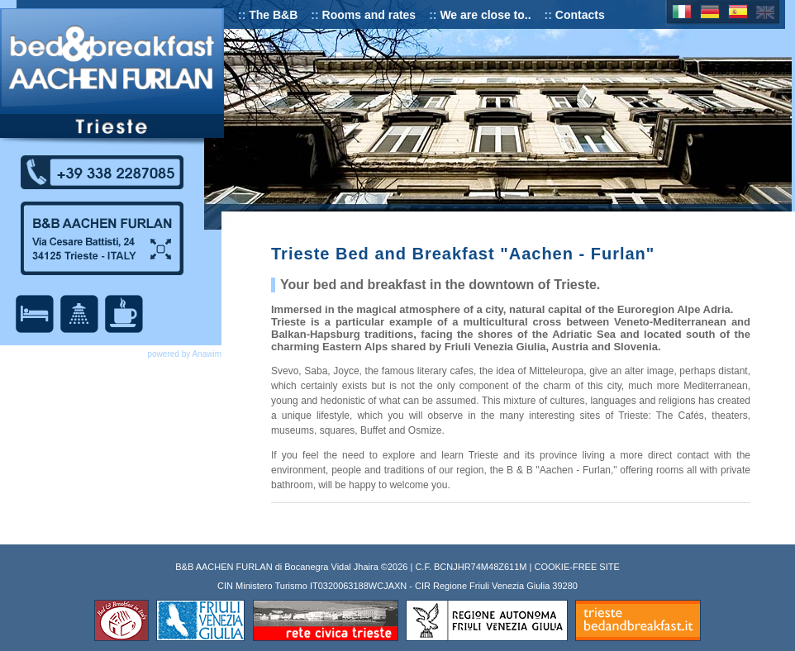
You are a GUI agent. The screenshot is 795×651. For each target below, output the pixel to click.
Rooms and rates (369, 14)
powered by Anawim (185, 354)
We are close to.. (485, 14)
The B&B (273, 14)
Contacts (580, 14)
